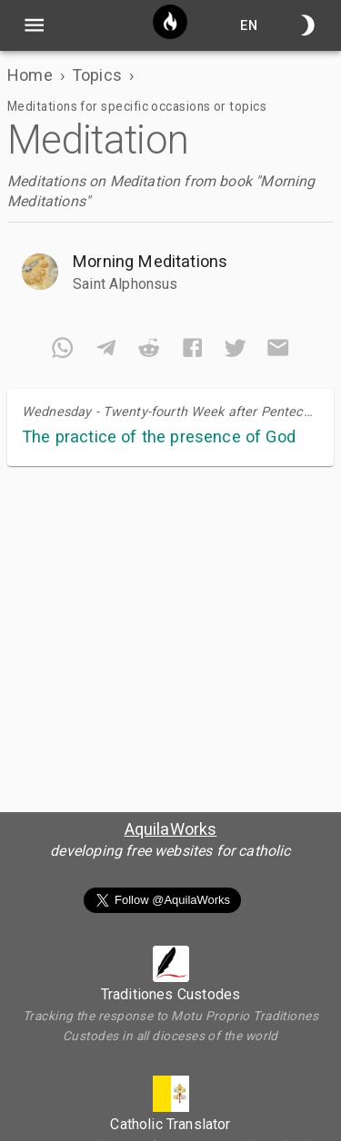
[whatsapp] (62, 351)
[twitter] (235, 351)
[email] (278, 351)
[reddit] (148, 351)
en (249, 25)
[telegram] (106, 351)
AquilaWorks (171, 828)
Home (30, 74)
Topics (97, 74)
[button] (170, 271)
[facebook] (192, 351)
